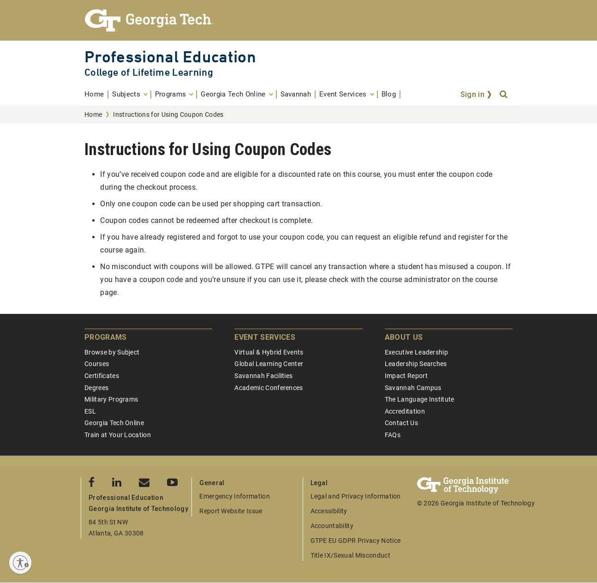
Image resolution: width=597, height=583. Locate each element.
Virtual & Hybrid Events (268, 352)
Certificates (101, 375)
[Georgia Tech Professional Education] (298, 20)
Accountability (331, 525)
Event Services (264, 337)
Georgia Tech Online (114, 423)
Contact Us (401, 423)
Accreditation (405, 411)
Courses (96, 363)
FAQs (392, 435)
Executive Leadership (416, 352)
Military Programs (111, 399)
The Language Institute (419, 399)
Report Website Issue (230, 511)
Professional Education (170, 56)
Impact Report (406, 375)
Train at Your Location (117, 435)
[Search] (504, 94)
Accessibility (328, 511)
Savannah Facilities (263, 375)
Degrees (96, 387)
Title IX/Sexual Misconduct (350, 555)
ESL (90, 411)
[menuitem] (96, 94)
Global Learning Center (268, 363)
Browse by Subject (111, 352)
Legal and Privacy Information (355, 496)
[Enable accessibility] (20, 563)
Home (93, 114)
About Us (404, 337)
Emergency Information (234, 496)
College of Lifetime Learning (148, 72)
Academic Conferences (268, 387)
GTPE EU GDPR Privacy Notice (355, 540)
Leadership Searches (416, 363)
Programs (105, 337)
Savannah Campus (413, 387)
